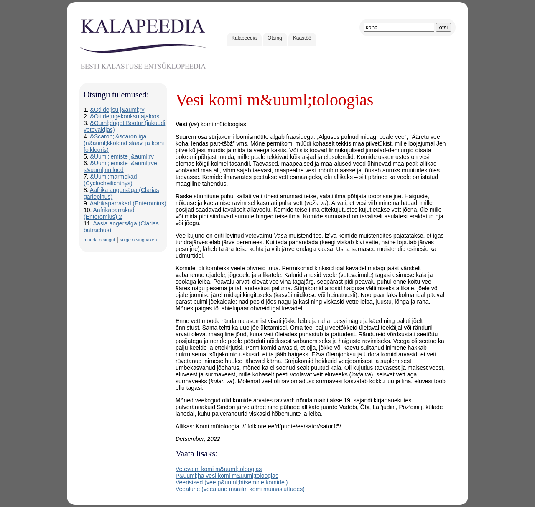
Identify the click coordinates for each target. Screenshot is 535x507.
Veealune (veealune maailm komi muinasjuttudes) (240, 489)
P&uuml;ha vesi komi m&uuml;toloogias (227, 475)
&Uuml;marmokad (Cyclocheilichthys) (110, 180)
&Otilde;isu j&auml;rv (117, 109)
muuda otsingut (99, 239)
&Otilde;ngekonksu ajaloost (125, 116)
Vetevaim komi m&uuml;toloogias (219, 469)
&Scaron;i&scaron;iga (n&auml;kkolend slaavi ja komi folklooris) (124, 143)
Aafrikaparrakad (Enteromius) (128, 203)
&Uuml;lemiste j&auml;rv (122, 156)
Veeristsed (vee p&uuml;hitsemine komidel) (232, 482)
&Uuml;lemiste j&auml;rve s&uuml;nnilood (120, 166)
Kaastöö (302, 38)
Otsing (275, 38)
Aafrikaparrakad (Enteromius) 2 (109, 213)
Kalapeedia (244, 38)
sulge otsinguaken (138, 239)
